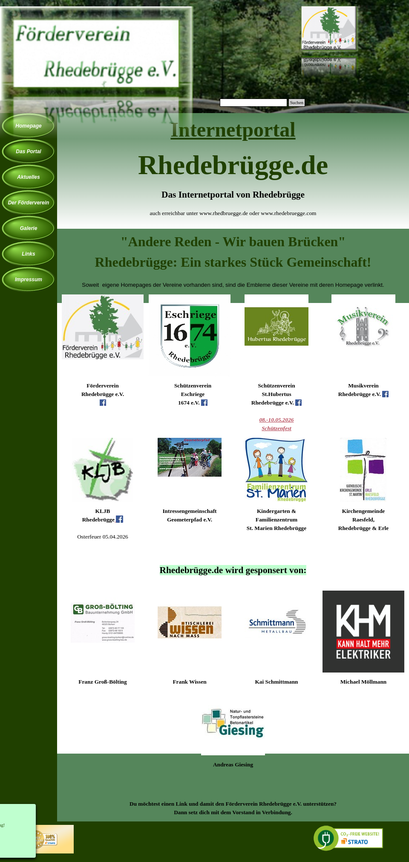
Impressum (28, 279)
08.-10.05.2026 (276, 419)
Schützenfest (276, 428)
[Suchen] (253, 103)
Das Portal (28, 151)
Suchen (296, 102)
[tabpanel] (233, 172)
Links (28, 254)
